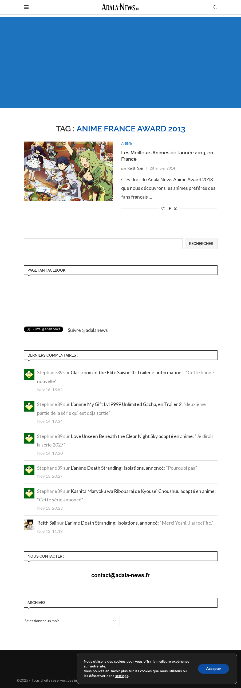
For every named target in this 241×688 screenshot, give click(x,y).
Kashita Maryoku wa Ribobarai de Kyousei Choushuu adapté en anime (143, 491)
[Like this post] (163, 208)
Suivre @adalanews (88, 330)
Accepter (213, 668)
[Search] (215, 7)
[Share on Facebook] (170, 208)
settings (121, 676)
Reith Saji (135, 168)
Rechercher (201, 244)
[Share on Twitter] (175, 208)
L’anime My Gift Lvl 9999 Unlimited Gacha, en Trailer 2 (126, 404)
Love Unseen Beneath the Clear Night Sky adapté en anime (132, 436)
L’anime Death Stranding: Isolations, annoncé (117, 468)
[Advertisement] (120, 62)
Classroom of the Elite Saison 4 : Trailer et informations (127, 372)
